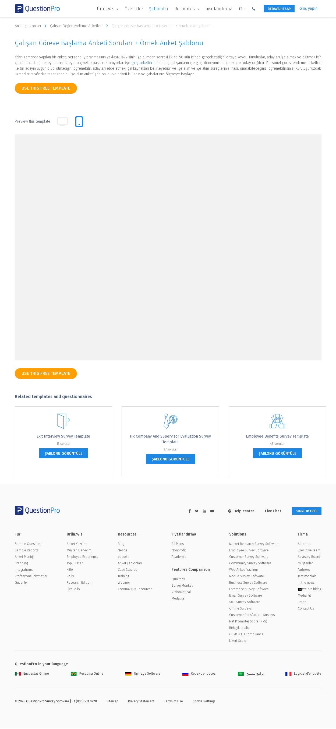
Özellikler (128, 8)
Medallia (178, 599)
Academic (179, 557)
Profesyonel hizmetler (31, 577)
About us (304, 544)
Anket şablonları (32, 25)
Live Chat (269, 511)
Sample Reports (26, 551)
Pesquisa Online (87, 674)
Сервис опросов (199, 674)
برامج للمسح (251, 674)
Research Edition (79, 583)
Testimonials (307, 577)
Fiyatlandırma (212, 8)
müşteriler (305, 564)
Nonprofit (179, 551)
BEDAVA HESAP (275, 8)
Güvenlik (21, 583)
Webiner (124, 583)
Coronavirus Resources (135, 589)
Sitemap (112, 702)
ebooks (123, 557)
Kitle (70, 570)
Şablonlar (152, 8)
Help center (237, 511)
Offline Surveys (240, 609)
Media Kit (304, 596)
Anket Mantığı (24, 557)
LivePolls (73, 589)
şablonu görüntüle (63, 453)
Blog (121, 544)
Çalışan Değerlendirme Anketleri (80, 25)
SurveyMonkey (182, 586)
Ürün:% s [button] (100, 8)
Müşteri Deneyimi (79, 551)
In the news (306, 583)
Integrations (24, 570)
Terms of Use (173, 702)
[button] (248, 8)
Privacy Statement (141, 702)
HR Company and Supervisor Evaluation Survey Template (170, 439)
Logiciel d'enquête (303, 674)
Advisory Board (309, 557)
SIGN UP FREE (304, 511)
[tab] (79, 121)
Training (123, 577)
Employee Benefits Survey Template (277, 436)
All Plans (178, 544)
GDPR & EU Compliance (246, 635)
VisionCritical (181, 592)
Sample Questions (28, 544)
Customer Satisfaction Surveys (252, 615)
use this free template (46, 88)
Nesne (122, 551)
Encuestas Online (32, 674)
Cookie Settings (204, 702)
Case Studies (127, 570)
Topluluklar (75, 564)
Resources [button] (179, 8)
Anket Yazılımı (77, 544)
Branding (21, 564)
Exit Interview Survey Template (63, 436)
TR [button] (234, 9)
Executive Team (309, 551)
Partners (304, 570)
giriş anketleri (142, 63)
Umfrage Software (142, 674)
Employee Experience (82, 557)
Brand (302, 602)
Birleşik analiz (239, 628)
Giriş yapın (308, 8)
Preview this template (32, 121)
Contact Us (306, 609)
